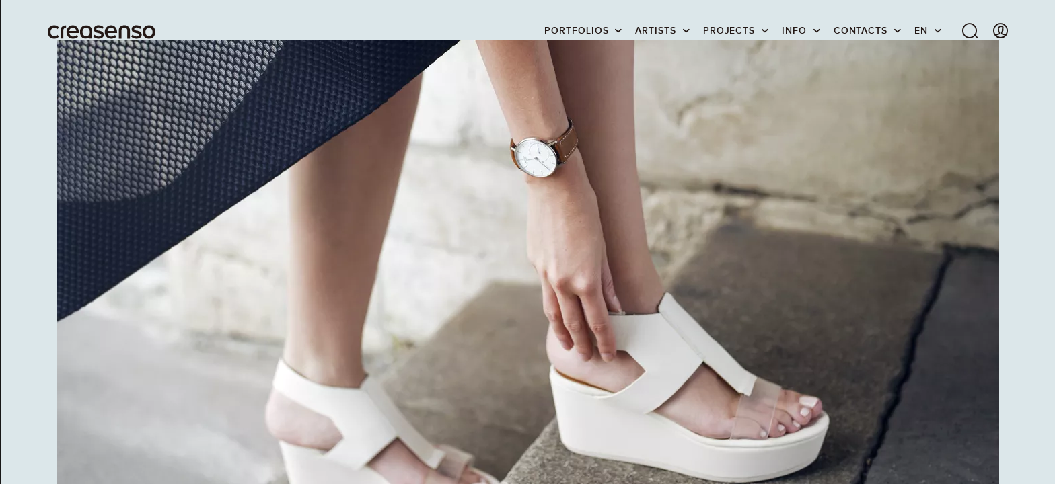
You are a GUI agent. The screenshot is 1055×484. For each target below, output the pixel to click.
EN (921, 30)
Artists (655, 30)
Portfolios (576, 30)
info (794, 30)
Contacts (860, 30)
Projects (729, 30)
